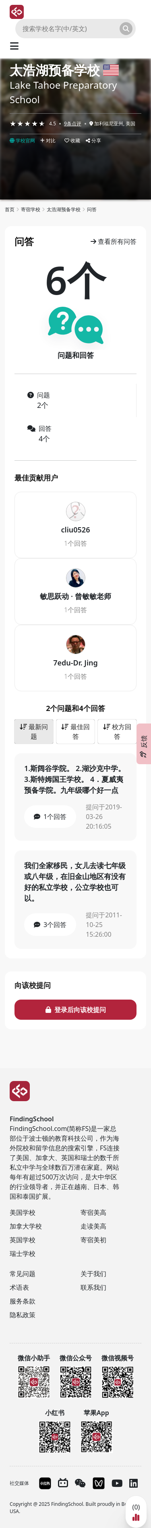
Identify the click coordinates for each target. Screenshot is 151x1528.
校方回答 (117, 731)
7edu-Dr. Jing (75, 662)
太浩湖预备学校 (55, 70)
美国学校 (22, 1212)
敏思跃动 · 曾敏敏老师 (75, 596)
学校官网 (22, 140)
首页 (9, 209)
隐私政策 (22, 1314)
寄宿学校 (30, 209)
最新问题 (34, 731)
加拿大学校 (26, 1226)
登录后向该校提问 (76, 1009)
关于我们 (93, 1273)
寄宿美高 (93, 1212)
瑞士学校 (22, 1253)
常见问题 (22, 1273)
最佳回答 (75, 731)
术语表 (19, 1287)
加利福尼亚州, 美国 (112, 123)
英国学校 (22, 1239)
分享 (93, 140)
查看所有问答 (114, 241)
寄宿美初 (93, 1239)
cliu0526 (75, 529)
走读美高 (93, 1226)
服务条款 (22, 1301)
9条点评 (72, 123)
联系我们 (93, 1287)
